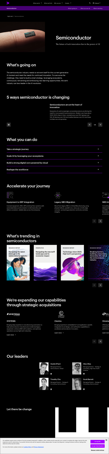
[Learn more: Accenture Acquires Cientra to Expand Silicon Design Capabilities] (59, 333)
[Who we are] (58, 3)
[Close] (106, 440)
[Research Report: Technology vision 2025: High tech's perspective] (72, 262)
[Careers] (68, 3)
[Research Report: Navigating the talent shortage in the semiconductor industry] (18, 262)
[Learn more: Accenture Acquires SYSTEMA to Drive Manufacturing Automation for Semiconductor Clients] (11, 335)
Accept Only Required (98, 446)
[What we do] (38, 3)
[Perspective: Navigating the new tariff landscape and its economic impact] (45, 262)
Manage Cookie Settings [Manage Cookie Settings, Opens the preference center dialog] (97, 450)
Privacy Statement (39, 447)
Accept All (97, 441)
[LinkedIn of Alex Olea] (84, 374)
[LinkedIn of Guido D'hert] (51, 374)
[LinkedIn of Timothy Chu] (51, 389)
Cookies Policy (27, 447)
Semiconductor (11, 8)
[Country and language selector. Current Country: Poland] (97, 3)
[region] (54, 446)
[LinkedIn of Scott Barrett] (84, 389)
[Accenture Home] (12, 3)
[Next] (100, 221)
